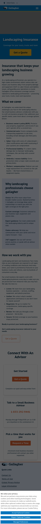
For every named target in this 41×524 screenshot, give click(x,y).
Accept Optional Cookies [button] (21, 513)
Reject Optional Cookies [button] (20, 517)
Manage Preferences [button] (20, 522)
